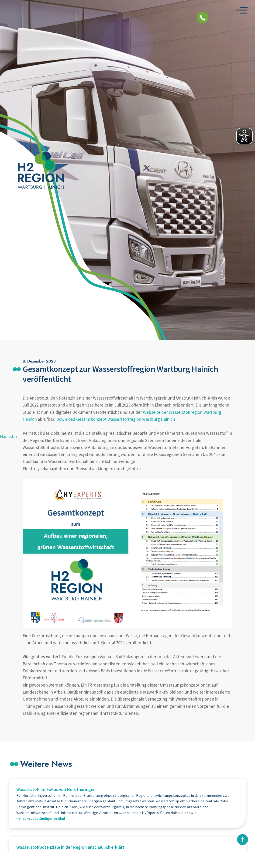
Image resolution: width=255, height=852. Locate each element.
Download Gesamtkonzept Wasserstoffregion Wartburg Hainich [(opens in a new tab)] (115, 419)
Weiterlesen (127, 803)
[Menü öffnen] (241, 10)
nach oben (242, 839)
